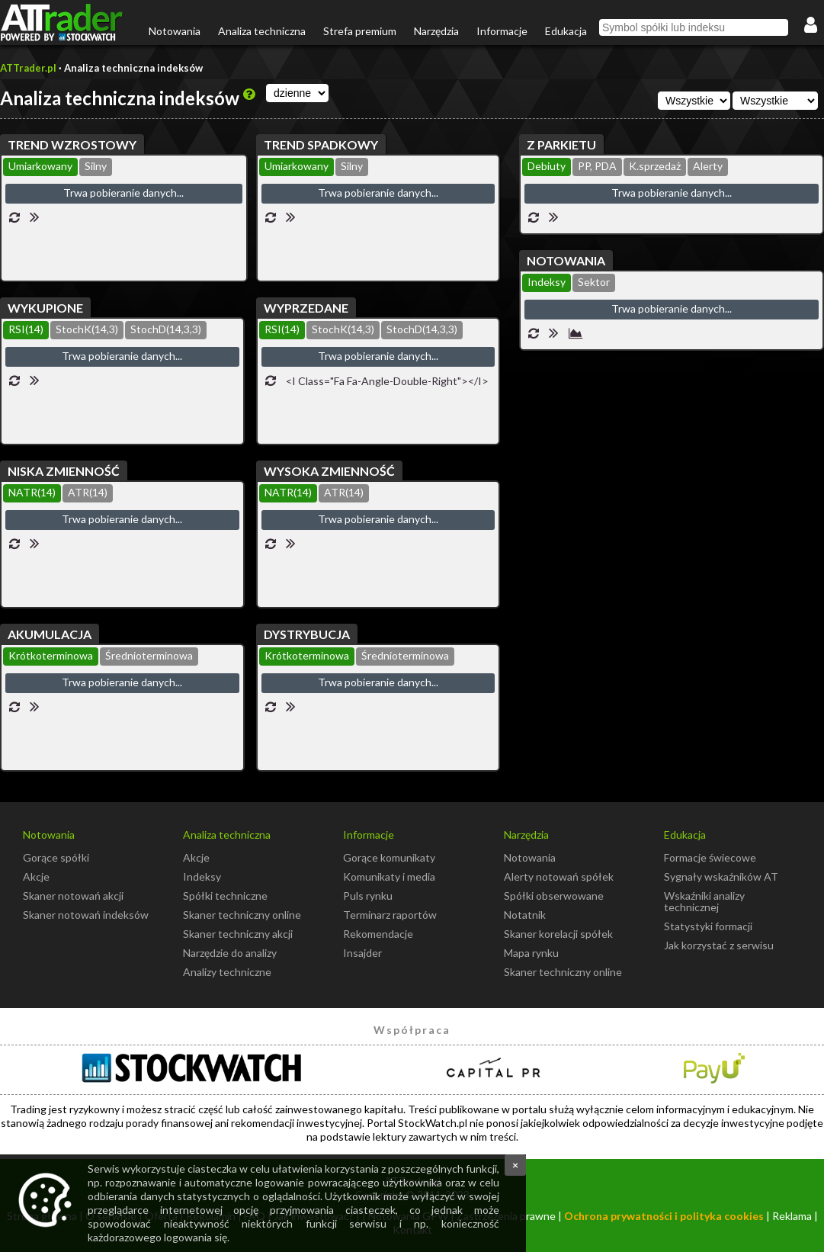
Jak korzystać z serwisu (719, 945)
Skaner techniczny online (242, 914)
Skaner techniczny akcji (238, 933)
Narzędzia (436, 30)
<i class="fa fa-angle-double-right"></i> (387, 380)
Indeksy (202, 876)
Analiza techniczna (262, 30)
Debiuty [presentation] (546, 165)
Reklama (792, 1215)
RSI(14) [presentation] (25, 329)
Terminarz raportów (390, 914)
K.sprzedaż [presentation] (655, 165)
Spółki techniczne (225, 895)
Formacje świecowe (710, 857)
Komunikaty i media (389, 876)
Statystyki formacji (708, 926)
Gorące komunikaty (389, 857)
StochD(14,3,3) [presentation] (165, 329)
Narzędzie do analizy (230, 952)
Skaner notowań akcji (73, 895)
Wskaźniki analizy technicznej (704, 901)
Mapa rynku (531, 952)
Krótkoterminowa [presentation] (50, 655)
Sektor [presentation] (594, 281)
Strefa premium (359, 30)
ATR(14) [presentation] (87, 492)
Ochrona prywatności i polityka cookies (664, 1215)
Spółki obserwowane (554, 895)
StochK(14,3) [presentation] (87, 329)
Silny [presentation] (96, 165)
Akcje (36, 876)
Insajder (362, 952)
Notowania (174, 30)
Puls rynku (368, 895)
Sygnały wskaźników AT (721, 876)
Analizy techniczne (227, 971)
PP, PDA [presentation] (597, 165)
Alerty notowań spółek (559, 876)
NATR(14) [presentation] (32, 492)
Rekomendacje (378, 933)
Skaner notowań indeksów (86, 914)
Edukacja (566, 30)
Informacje (501, 30)
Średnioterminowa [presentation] (149, 655)
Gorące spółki (56, 857)
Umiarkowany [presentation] (40, 165)
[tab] (40, 167)
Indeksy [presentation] (546, 281)
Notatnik (525, 914)
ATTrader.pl (28, 68)
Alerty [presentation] (708, 165)
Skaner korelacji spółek (558, 933)
